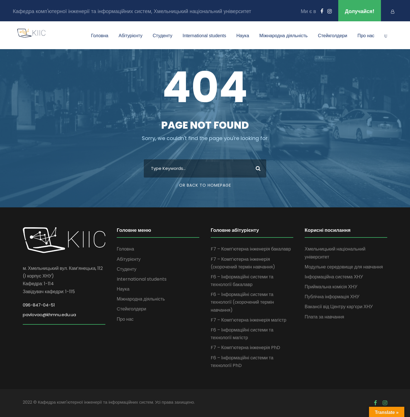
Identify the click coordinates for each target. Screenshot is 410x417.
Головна (99, 35)
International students (204, 35)
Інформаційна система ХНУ (334, 277)
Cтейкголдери (332, 35)
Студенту (162, 35)
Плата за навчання (324, 317)
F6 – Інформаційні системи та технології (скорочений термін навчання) (242, 302)
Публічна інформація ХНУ (332, 296)
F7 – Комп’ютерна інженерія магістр (248, 320)
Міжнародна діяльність (283, 35)
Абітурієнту (131, 35)
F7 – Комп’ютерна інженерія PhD (245, 347)
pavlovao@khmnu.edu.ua (49, 315)
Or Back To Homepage (205, 185)
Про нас (365, 35)
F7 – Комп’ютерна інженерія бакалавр (251, 249)
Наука (242, 35)
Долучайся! (359, 11)
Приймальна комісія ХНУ (331, 286)
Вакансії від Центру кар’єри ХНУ (339, 306)
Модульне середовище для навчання (344, 267)
